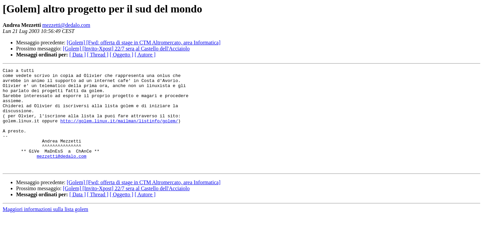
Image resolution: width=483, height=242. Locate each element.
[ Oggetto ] (121, 54)
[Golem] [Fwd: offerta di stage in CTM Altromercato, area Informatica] (143, 42)
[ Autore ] (145, 54)
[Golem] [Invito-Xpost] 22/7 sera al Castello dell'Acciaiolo (126, 48)
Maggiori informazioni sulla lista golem (45, 229)
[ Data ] (77, 54)
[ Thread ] (98, 54)
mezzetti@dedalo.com (66, 25)
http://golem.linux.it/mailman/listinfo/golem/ (119, 132)
